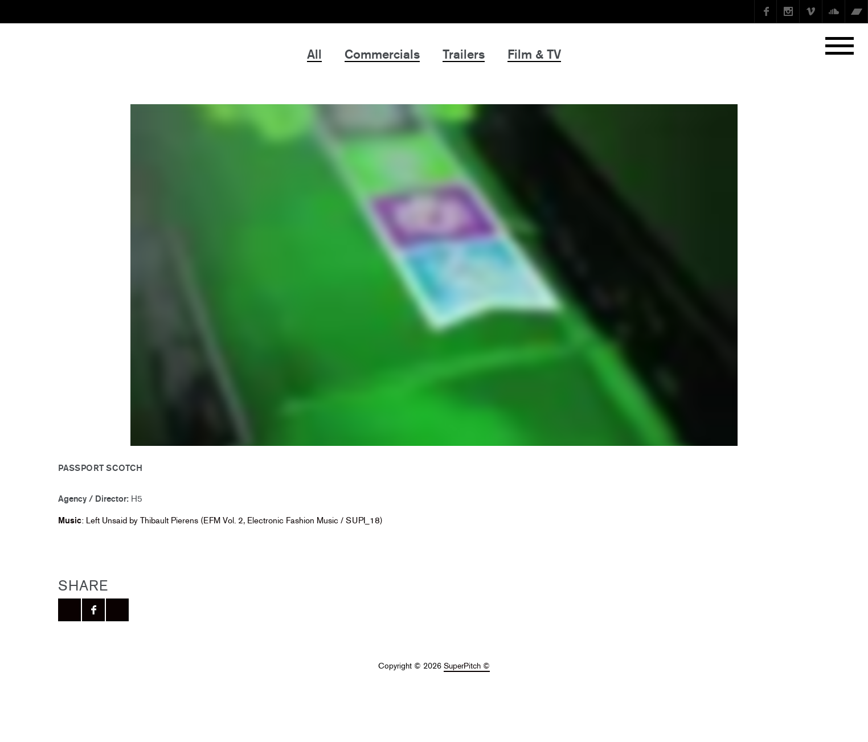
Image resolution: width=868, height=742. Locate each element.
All (314, 54)
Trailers (464, 54)
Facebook (765, 11)
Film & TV (534, 54)
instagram (788, 11)
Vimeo (811, 11)
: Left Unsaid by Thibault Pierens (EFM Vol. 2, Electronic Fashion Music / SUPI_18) (220, 520)
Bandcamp (856, 11)
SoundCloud (833, 11)
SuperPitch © (467, 666)
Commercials (382, 54)
